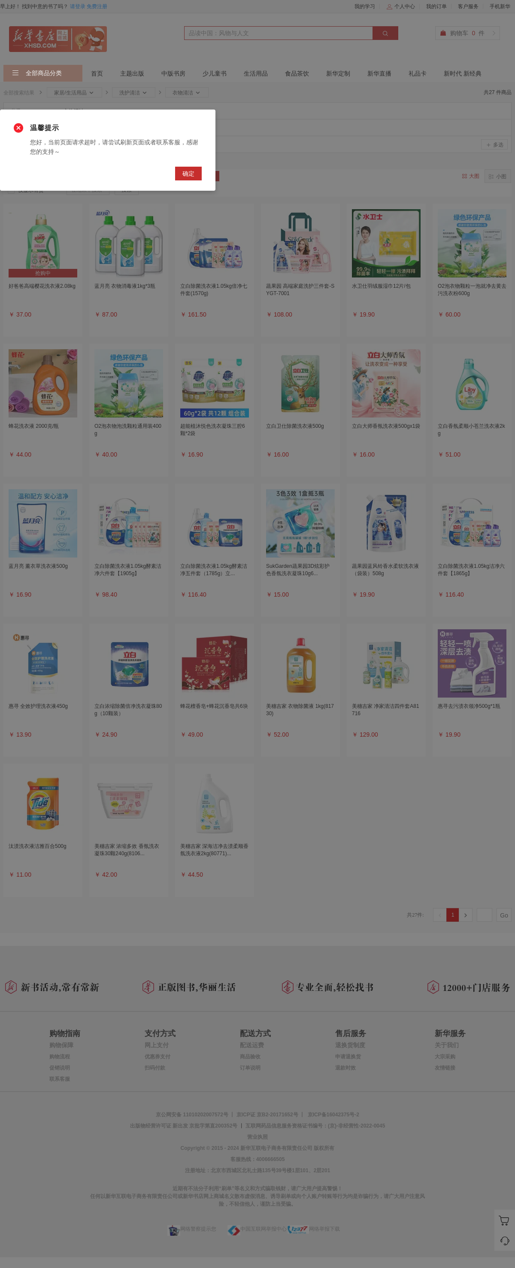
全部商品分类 (37, 73)
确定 (188, 173)
